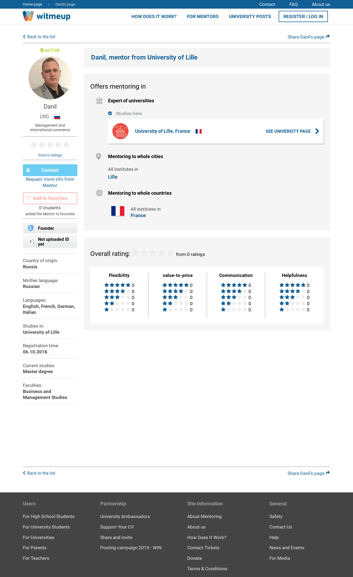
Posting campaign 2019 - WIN (130, 547)
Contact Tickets (203, 547)
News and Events (286, 547)
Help (274, 537)
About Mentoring (204, 516)
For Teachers (36, 558)
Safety (275, 516)
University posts (250, 16)
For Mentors (203, 16)
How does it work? (153, 16)
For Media (279, 558)
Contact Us (280, 526)
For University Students (46, 526)
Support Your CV (117, 526)
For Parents (35, 547)
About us (321, 4)
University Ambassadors (125, 516)
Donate (194, 558)
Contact (267, 4)
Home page (32, 4)
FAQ (293, 4)
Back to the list (41, 38)
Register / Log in (303, 16)
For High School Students (49, 516)
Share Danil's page (309, 38)
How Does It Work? (206, 537)
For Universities (38, 537)
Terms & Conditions (207, 568)
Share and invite (116, 537)
